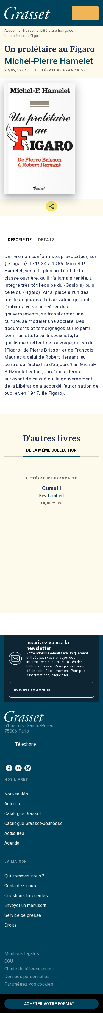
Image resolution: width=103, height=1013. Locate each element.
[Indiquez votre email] (44, 690)
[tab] (19, 239)
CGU (8, 961)
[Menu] (85, 13)
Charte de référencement (29, 968)
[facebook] (9, 768)
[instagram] (18, 768)
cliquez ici (59, 675)
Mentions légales (21, 953)
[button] (60, 70)
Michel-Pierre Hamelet (48, 61)
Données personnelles (26, 976)
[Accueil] (27, 13)
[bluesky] (27, 768)
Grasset (28, 31)
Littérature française (56, 31)
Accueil (10, 31)
